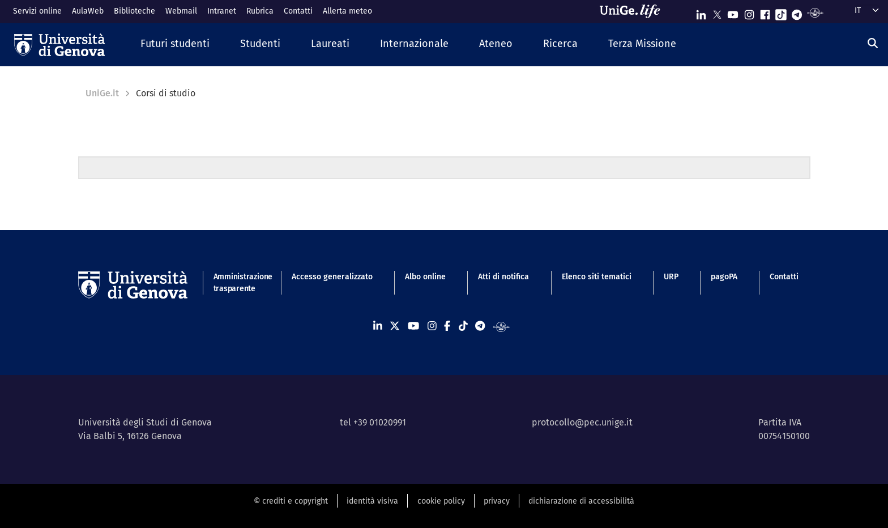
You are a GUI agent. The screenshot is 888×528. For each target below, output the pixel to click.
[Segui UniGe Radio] (815, 12)
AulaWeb (88, 11)
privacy (497, 501)
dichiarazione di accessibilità (581, 501)
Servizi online (37, 11)
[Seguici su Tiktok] (781, 12)
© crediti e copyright (291, 501)
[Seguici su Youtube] (733, 12)
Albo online (425, 277)
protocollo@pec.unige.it (582, 422)
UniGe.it (102, 93)
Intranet (221, 11)
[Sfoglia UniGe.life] (634, 11)
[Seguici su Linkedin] (701, 12)
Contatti (298, 11)
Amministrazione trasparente (236, 282)
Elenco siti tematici (596, 277)
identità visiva (372, 501)
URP (671, 277)
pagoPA (724, 277)
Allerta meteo (347, 11)
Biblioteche (134, 11)
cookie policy (441, 501)
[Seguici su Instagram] (749, 12)
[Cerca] (873, 43)
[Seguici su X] (717, 12)
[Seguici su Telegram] (797, 12)
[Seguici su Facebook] (765, 12)
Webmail (181, 11)
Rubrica (260, 11)
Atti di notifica (503, 277)
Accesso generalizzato (332, 277)
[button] (175, 44)
